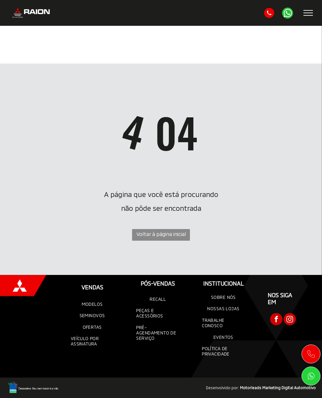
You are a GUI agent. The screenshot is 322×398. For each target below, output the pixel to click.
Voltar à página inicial (161, 234)
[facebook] (276, 320)
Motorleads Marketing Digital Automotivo (278, 387)
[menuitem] (92, 304)
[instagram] (290, 320)
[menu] (308, 13)
